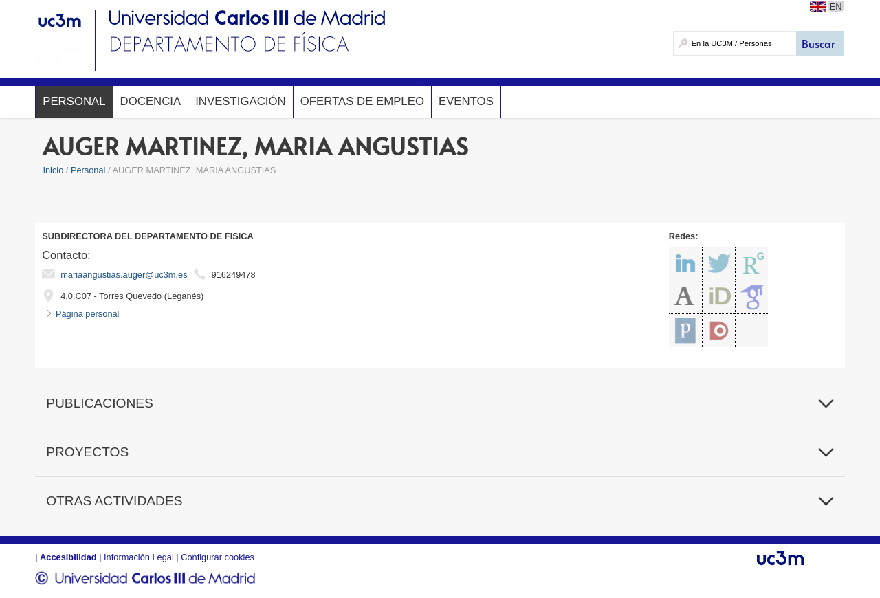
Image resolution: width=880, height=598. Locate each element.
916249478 (234, 274)
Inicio (53, 170)
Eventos (466, 101)
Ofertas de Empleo (362, 101)
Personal (74, 101)
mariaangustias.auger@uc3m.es (123, 274)
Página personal (88, 314)
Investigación (240, 101)
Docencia (151, 101)
